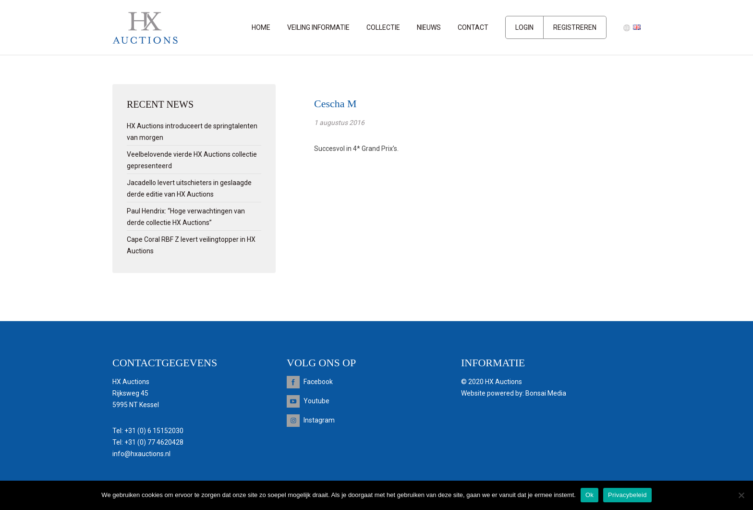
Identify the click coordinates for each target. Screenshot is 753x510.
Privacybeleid (627, 494)
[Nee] (741, 495)
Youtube (316, 401)
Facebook (318, 382)
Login (524, 27)
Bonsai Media (545, 393)
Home (261, 27)
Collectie (383, 27)
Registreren (574, 27)
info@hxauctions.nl (141, 454)
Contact (473, 27)
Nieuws (429, 27)
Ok (589, 494)
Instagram (319, 420)
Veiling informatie (318, 27)
